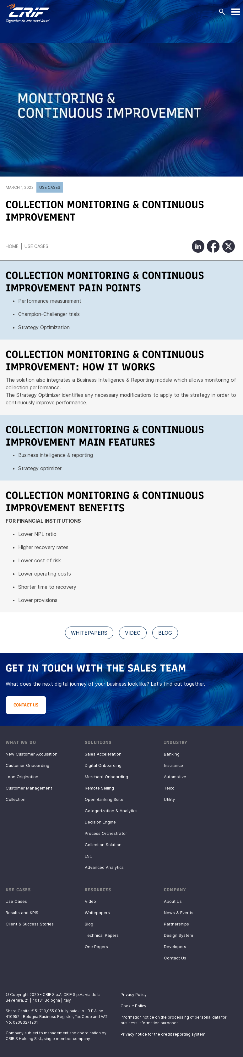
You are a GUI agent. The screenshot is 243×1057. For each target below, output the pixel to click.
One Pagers (96, 946)
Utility (169, 799)
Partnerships (176, 923)
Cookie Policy (133, 1006)
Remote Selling (99, 787)
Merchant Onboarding (106, 776)
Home (12, 246)
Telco (169, 787)
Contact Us (175, 957)
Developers (175, 946)
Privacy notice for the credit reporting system (163, 1034)
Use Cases (49, 187)
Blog (89, 923)
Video (90, 901)
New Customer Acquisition (31, 753)
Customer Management (29, 787)
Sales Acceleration (103, 753)
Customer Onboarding (27, 765)
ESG (89, 855)
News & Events (178, 912)
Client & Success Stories (30, 923)
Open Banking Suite (104, 799)
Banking (172, 753)
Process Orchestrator (106, 833)
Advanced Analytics (104, 867)
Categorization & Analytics (111, 810)
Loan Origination (22, 776)
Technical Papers (102, 935)
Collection (15, 799)
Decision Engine (100, 821)
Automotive (175, 776)
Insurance (173, 765)
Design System (178, 935)
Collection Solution (103, 844)
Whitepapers (97, 912)
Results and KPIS (22, 912)
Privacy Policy (134, 994)
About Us (173, 901)
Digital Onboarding (103, 765)
